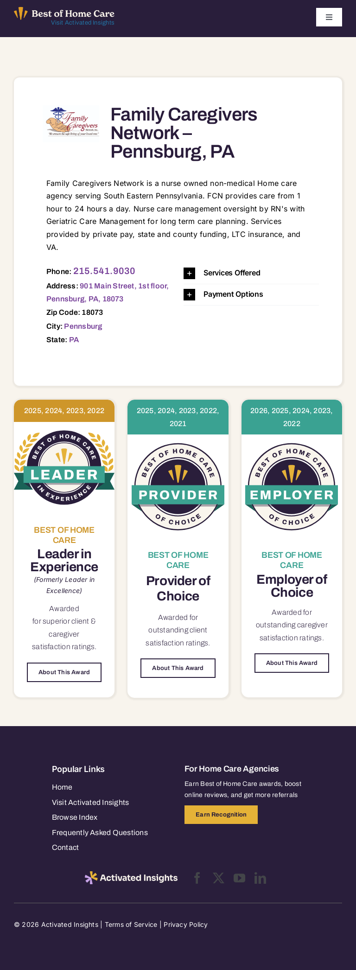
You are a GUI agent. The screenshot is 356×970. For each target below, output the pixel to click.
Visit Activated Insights (82, 22)
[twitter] (218, 878)
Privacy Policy (186, 924)
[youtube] (239, 878)
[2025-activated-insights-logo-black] (131, 875)
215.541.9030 (104, 271)
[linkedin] (260, 878)
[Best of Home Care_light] (64, 10)
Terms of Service (131, 924)
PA (74, 340)
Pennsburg (83, 326)
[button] (251, 273)
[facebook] (197, 878)
